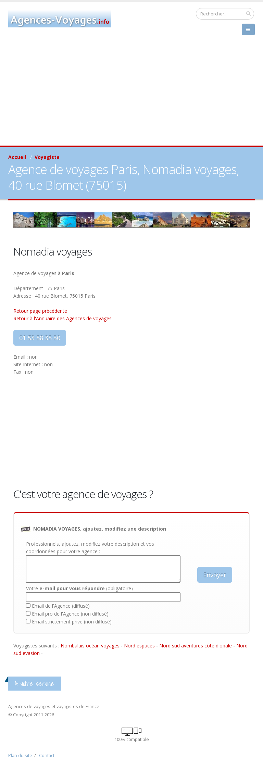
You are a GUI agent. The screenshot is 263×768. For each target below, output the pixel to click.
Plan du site (20, 755)
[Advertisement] (131, 94)
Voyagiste (47, 157)
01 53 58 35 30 (39, 338)
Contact (46, 755)
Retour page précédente (40, 311)
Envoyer (214, 575)
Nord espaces (139, 645)
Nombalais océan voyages (90, 645)
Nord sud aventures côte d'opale (195, 645)
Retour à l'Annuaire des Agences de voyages (62, 318)
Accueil (17, 157)
